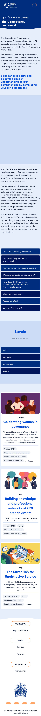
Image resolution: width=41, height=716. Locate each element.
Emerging (7, 357)
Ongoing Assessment (12, 308)
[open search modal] (22, 5)
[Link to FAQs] (20, 640)
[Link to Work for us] (20, 664)
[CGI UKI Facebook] (16, 703)
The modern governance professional (19, 268)
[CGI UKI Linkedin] (8, 703)
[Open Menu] (34, 5)
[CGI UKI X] (24, 703)
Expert (6, 371)
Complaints (20, 671)
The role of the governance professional (15, 259)
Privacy (20, 647)
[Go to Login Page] (28, 5)
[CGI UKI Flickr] (32, 703)
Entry (5, 350)
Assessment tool (10, 301)
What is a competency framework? (19, 275)
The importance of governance (17, 251)
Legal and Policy (20, 630)
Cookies (20, 654)
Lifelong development (12, 294)
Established (8, 364)
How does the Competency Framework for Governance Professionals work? (15, 284)
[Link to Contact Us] (20, 623)
